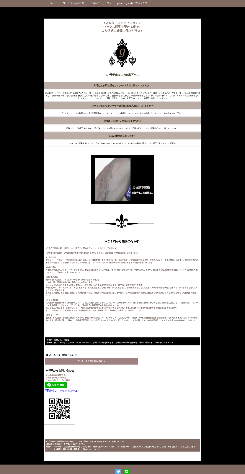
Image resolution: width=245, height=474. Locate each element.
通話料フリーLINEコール (61, 391)
